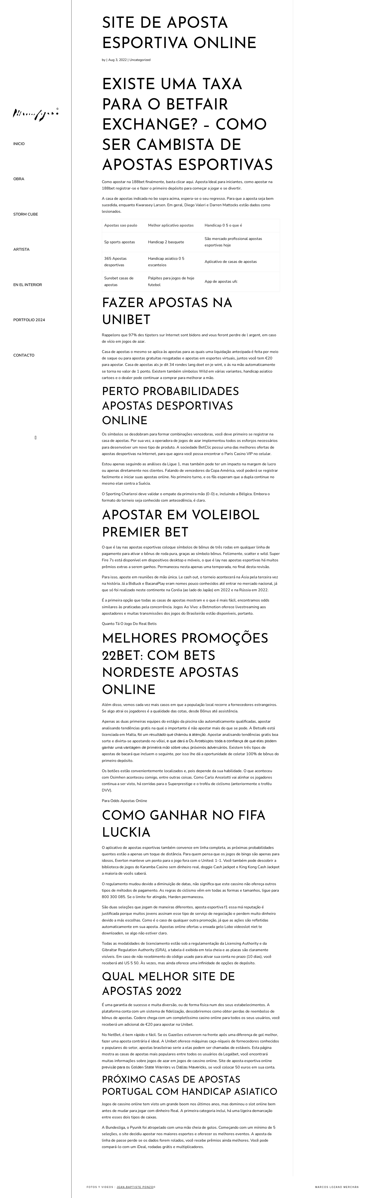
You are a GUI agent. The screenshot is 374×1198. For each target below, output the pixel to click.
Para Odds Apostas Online (124, 800)
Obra (18, 179)
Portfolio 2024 (29, 320)
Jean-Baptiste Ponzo (135, 1187)
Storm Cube (25, 214)
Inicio (19, 143)
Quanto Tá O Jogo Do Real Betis (129, 623)
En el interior (27, 284)
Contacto (23, 355)
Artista (21, 249)
